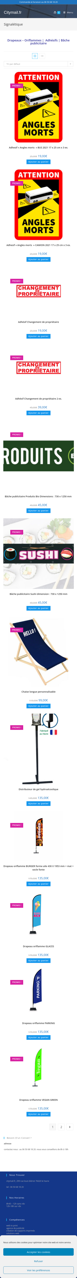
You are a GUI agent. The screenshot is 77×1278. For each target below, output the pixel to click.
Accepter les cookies (38, 1252)
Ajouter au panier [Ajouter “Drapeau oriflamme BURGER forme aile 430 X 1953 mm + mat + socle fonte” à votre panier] (38, 883)
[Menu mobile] (67, 12)
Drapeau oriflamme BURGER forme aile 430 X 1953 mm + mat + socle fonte (38, 868)
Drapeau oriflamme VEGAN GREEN (38, 1099)
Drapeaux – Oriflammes (24, 40)
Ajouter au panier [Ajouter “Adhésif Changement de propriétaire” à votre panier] (38, 336)
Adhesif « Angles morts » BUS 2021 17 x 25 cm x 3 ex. (38, 147)
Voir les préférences (38, 1270)
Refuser (38, 1261)
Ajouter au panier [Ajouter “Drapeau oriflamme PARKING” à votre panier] (38, 1037)
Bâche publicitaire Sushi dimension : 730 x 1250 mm (38, 594)
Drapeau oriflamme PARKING (38, 1023)
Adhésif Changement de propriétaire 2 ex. (38, 398)
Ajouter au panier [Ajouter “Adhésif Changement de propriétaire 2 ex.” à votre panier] (38, 412)
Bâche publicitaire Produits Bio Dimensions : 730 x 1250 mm (38, 496)
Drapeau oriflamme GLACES (38, 946)
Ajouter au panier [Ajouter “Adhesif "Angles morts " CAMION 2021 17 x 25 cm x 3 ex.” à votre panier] (38, 259)
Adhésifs (51, 40)
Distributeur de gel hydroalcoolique (38, 789)
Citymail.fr (13, 12)
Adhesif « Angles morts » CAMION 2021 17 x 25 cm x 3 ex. (38, 245)
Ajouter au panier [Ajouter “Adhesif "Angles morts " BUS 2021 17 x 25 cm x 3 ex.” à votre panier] (38, 161)
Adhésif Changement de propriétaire (38, 322)
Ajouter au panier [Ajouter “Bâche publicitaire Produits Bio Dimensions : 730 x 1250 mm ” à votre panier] (38, 510)
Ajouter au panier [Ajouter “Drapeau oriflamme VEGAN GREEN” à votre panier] (38, 1114)
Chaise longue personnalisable (39, 691)
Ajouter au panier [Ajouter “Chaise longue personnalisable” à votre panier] (38, 706)
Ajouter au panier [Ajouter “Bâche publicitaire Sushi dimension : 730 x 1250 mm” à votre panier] (38, 608)
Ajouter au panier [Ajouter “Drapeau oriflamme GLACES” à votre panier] (38, 960)
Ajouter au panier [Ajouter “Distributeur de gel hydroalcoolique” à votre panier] (38, 803)
